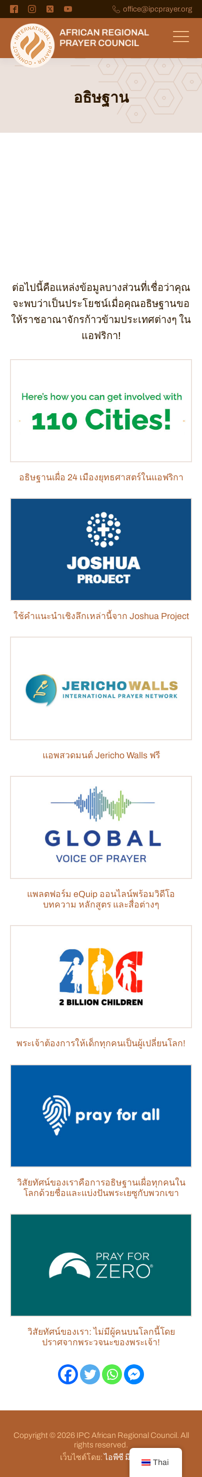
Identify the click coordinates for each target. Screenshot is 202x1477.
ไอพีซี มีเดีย (123, 1457)
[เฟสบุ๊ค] (68, 1374)
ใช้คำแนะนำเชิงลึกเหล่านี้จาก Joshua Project (101, 616)
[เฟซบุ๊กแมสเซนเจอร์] (134, 1374)
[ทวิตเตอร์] (90, 1374)
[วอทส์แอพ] (112, 1374)
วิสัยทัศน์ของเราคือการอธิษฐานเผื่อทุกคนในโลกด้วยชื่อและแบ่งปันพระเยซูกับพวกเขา (101, 1188)
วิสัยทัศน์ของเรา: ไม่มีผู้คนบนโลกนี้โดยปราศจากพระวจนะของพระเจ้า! (101, 1337)
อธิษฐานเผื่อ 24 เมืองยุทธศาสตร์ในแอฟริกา (101, 477)
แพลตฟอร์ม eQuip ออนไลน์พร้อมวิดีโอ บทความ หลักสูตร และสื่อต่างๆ (101, 900)
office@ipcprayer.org (157, 9)
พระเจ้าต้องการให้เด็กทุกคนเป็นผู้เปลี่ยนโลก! (101, 1043)
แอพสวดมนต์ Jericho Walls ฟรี (101, 755)
